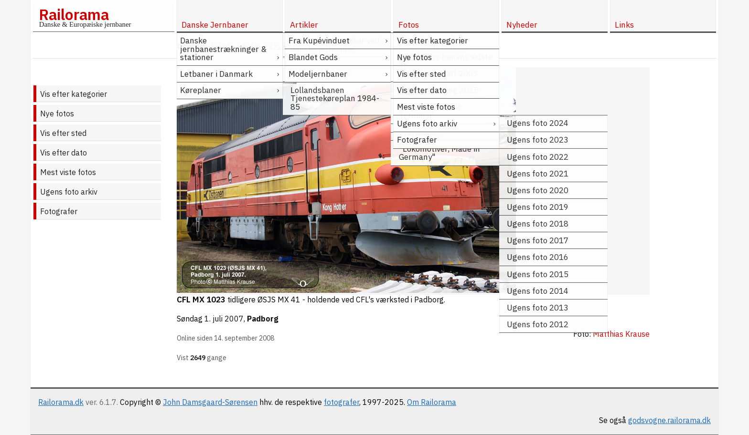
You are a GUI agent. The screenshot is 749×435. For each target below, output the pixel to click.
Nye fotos (57, 113)
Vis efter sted (63, 133)
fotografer (341, 402)
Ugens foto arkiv (68, 192)
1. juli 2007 (224, 318)
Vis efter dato (63, 152)
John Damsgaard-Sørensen (210, 402)
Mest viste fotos (68, 172)
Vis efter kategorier (73, 94)
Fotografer (58, 211)
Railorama (74, 14)
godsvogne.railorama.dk (669, 420)
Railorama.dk (61, 402)
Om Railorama (431, 402)
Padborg (262, 318)
